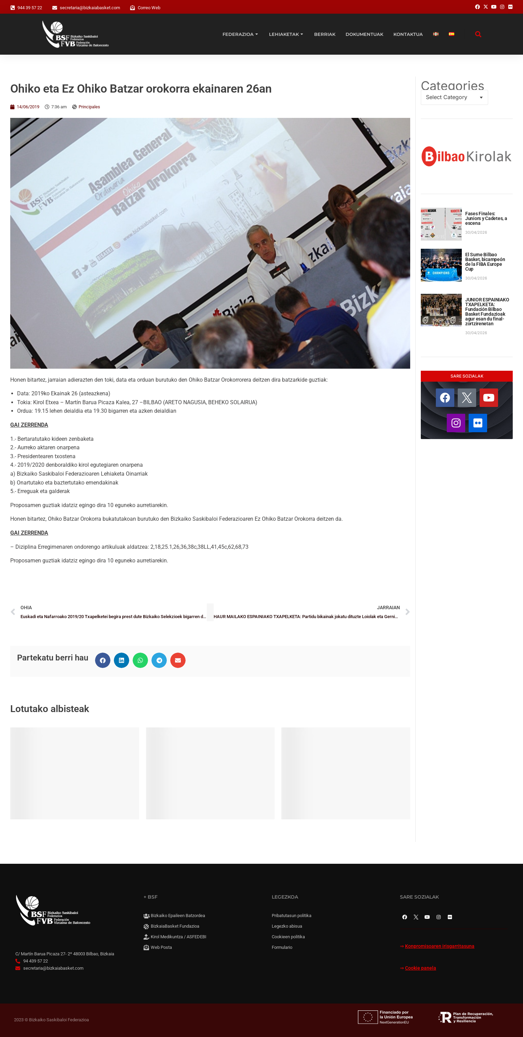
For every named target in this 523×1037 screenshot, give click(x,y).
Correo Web (149, 7)
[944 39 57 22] (12, 7)
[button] (102, 660)
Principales (89, 106)
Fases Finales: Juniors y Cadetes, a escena (486, 218)
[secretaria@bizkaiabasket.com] (54, 7)
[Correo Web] (132, 7)
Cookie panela (420, 968)
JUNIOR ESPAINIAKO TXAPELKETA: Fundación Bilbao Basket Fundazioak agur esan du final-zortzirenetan (487, 311)
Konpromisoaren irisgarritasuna (439, 946)
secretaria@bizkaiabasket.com (90, 7)
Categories (452, 86)
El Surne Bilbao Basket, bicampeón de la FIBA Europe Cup (485, 262)
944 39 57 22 (29, 7)
